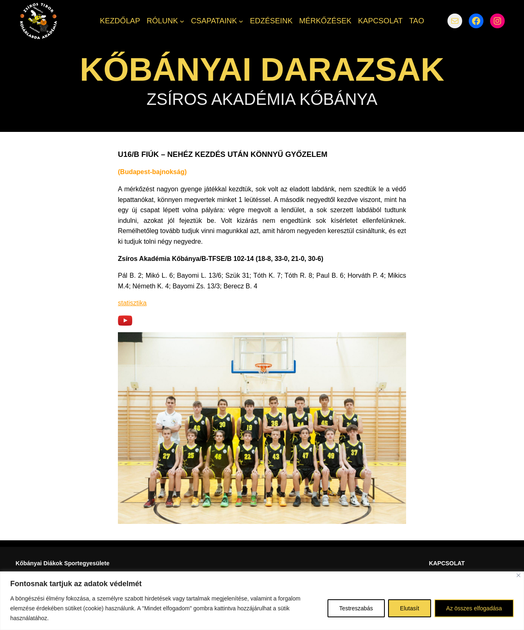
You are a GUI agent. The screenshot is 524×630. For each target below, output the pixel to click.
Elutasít (409, 608)
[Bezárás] (518, 575)
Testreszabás (356, 608)
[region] (262, 600)
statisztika (132, 302)
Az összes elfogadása (474, 608)
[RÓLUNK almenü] (182, 20)
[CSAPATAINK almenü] (241, 20)
